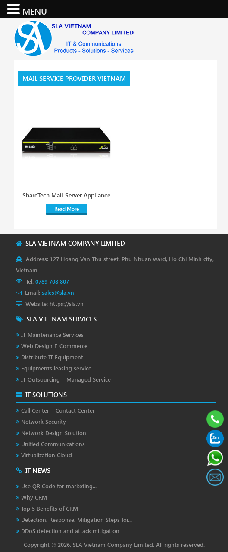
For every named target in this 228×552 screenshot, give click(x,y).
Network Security (43, 421)
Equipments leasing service (56, 368)
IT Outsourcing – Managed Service (66, 379)
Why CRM (34, 497)
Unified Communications (53, 443)
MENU (34, 11)
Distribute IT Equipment (52, 357)
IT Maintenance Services (52, 334)
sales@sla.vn (58, 292)
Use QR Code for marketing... (59, 486)
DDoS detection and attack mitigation (70, 530)
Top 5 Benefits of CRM (49, 508)
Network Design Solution (53, 432)
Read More (66, 209)
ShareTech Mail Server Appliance (66, 195)
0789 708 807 (52, 281)
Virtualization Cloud (46, 455)
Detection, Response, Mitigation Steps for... (76, 519)
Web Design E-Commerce (54, 345)
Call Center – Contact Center (58, 410)
